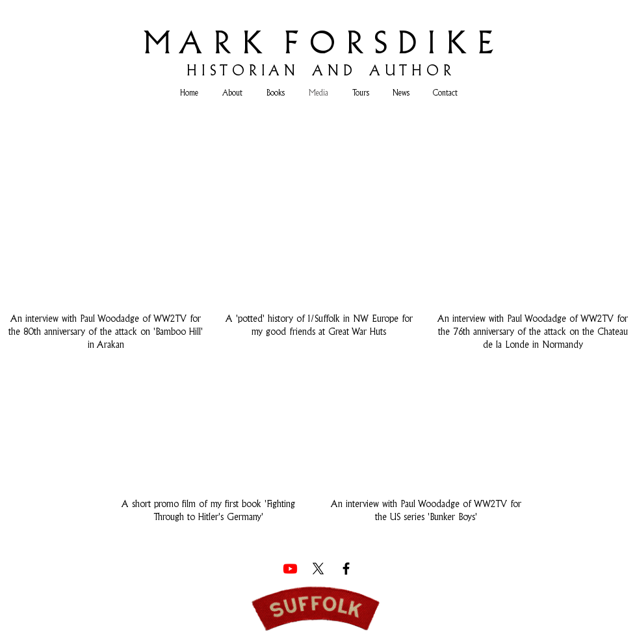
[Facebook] (346, 568)
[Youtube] (290, 568)
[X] (318, 568)
